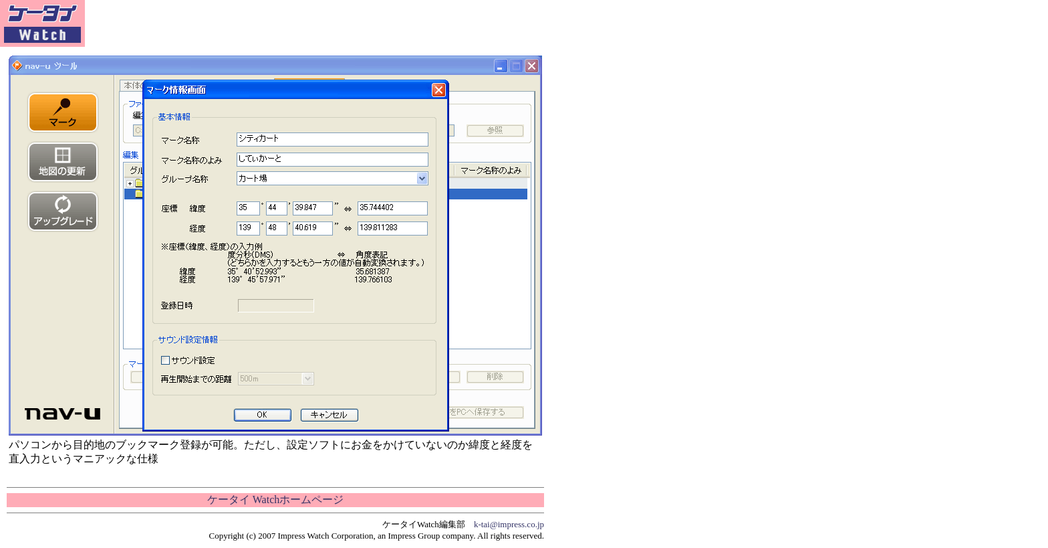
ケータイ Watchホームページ (275, 499)
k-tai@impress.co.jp (509, 524)
